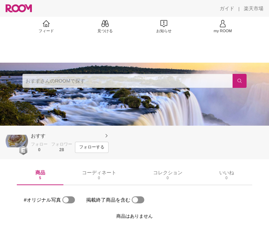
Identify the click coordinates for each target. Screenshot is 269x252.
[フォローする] (92, 147)
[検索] (240, 81)
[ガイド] (227, 8)
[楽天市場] (253, 8)
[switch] (68, 199)
